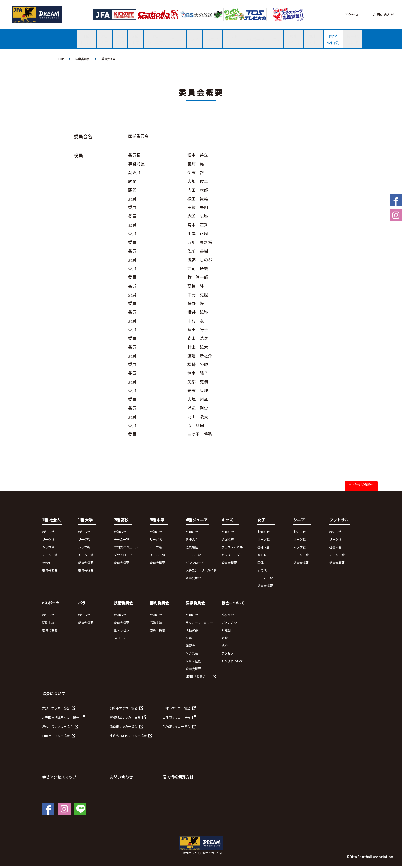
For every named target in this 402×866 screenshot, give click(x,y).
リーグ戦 (48, 540)
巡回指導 (228, 540)
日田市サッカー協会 (56, 736)
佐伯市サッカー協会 (123, 727)
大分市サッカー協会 (56, 708)
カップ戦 (48, 547)
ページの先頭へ (363, 484)
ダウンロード (123, 555)
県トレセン (121, 630)
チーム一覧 (49, 555)
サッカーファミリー (199, 623)
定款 (225, 638)
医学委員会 (83, 59)
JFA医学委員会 (196, 676)
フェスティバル (232, 547)
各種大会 (192, 540)
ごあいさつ (229, 623)
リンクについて (232, 661)
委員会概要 (110, 59)
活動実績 (48, 623)
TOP (61, 59)
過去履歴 (192, 547)
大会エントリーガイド (201, 570)
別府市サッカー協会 (123, 708)
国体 (260, 563)
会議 (189, 638)
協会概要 (228, 615)
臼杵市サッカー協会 (176, 717)
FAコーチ (120, 638)
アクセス (352, 14)
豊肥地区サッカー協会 (125, 717)
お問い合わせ (383, 14)
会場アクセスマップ (59, 777)
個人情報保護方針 (178, 777)
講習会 (190, 646)
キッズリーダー (232, 555)
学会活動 (192, 653)
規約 (225, 646)
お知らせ (48, 532)
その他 (46, 563)
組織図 (226, 630)
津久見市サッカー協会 (57, 727)
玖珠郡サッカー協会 (176, 727)
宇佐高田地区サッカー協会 (128, 736)
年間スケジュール (126, 547)
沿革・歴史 (193, 661)
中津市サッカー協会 (176, 708)
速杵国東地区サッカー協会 (60, 717)
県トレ (262, 555)
